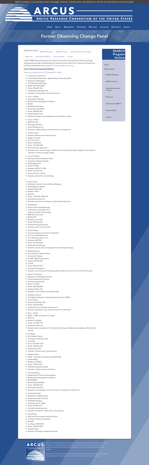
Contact (70, 56)
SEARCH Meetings (46, 51)
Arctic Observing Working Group (61, 65)
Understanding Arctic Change (80, 51)
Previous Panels (59, 56)
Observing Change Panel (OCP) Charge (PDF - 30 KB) (42, 72)
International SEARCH (43, 56)
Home (49, 27)
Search (127, 27)
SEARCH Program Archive (119, 54)
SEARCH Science (61, 51)
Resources (29, 56)
